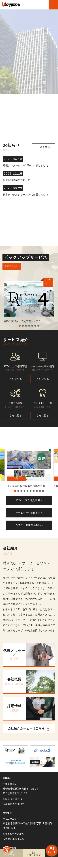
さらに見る (15, 379)
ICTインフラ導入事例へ (29, 500)
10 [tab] (43, 491)
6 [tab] (35, 326)
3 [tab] (26, 326)
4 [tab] (29, 326)
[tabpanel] (29, 303)
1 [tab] (20, 326)
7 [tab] (38, 326)
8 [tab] (37, 491)
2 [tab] (23, 326)
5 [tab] (32, 326)
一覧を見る (43, 147)
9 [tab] (40, 491)
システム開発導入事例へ (29, 525)
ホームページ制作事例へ (29, 512)
